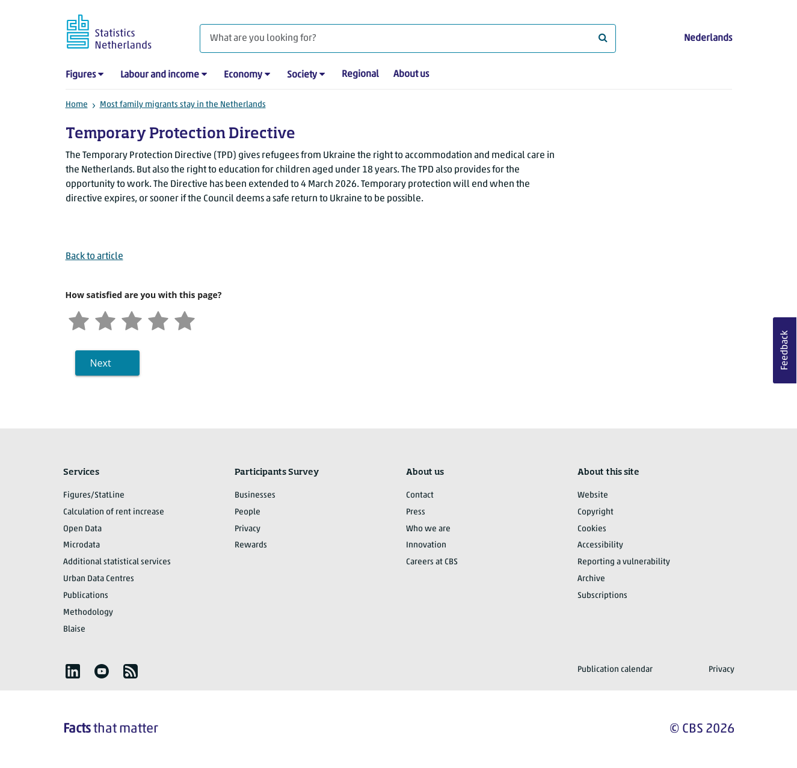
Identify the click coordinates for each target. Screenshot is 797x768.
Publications (85, 596)
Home (77, 105)
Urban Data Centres (98, 579)
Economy (243, 75)
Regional (360, 74)
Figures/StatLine (94, 495)
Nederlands (708, 38)
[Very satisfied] (184, 319)
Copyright (595, 512)
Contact (420, 495)
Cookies (591, 529)
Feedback (785, 350)
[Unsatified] (105, 319)
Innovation (426, 545)
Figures (81, 75)
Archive (591, 579)
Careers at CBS (432, 562)
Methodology (88, 613)
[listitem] (72, 671)
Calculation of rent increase (113, 512)
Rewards (251, 545)
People (247, 512)
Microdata (81, 545)
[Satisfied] (158, 319)
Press (415, 512)
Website (592, 495)
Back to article (94, 256)
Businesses (255, 495)
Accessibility (600, 545)
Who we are (428, 529)
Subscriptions (602, 596)
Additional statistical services (117, 562)
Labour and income (159, 75)
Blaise (74, 629)
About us (411, 74)
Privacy (247, 529)
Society (302, 75)
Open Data (82, 529)
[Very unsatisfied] (79, 319)
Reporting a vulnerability (623, 562)
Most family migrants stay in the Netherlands (183, 105)
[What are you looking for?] (408, 38)
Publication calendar (615, 670)
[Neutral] (131, 319)
